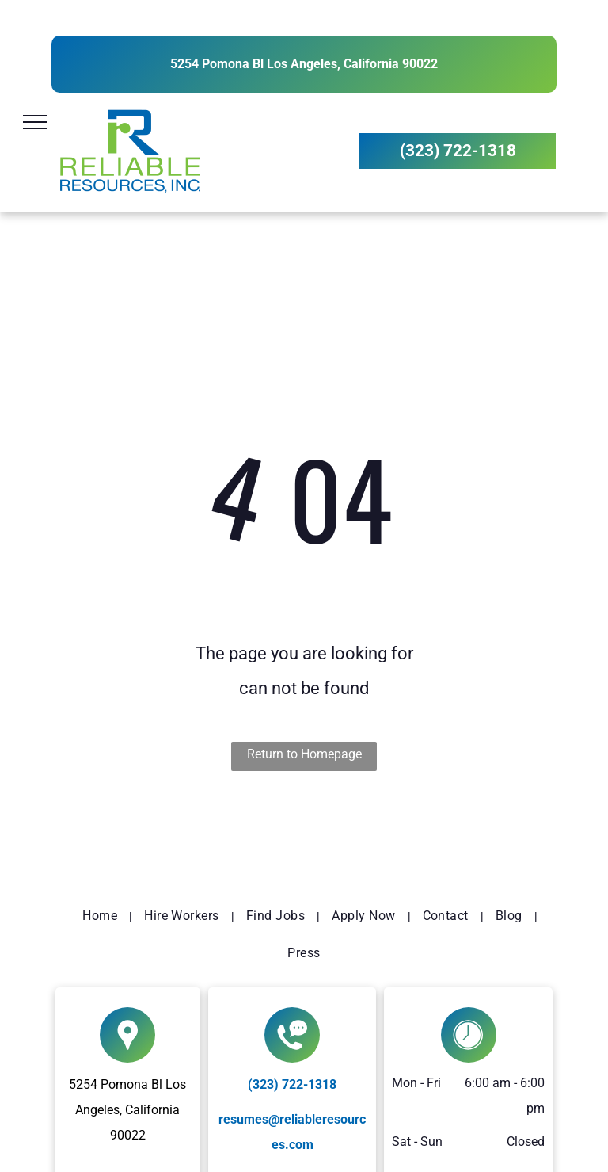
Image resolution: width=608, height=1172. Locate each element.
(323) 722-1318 (292, 1084)
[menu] (34, 122)
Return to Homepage (304, 754)
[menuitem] (101, 916)
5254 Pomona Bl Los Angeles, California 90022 (304, 63)
